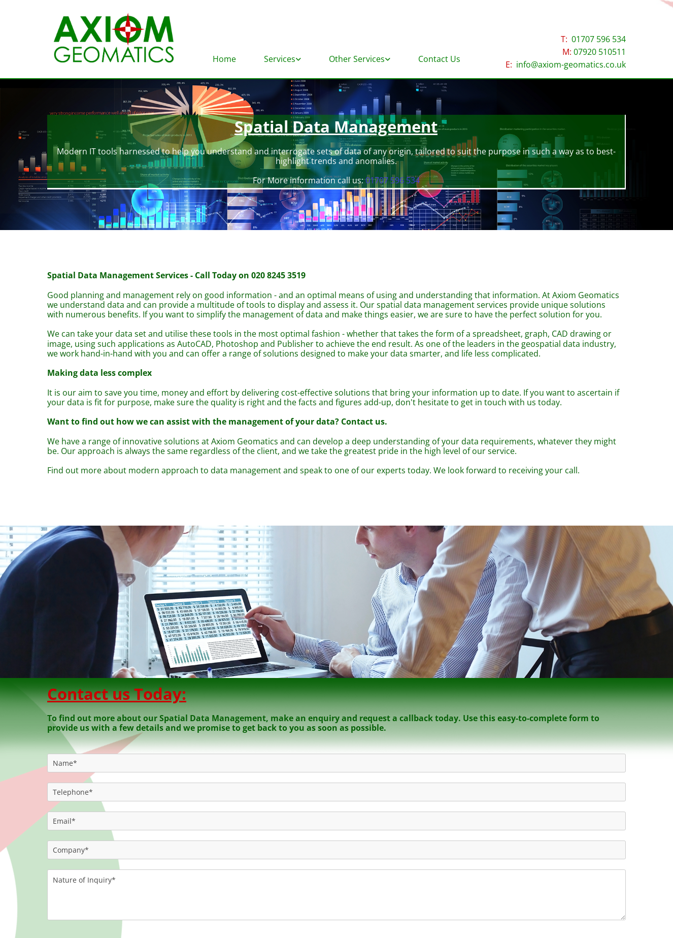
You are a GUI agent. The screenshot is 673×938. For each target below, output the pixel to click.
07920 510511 (600, 51)
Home (224, 58)
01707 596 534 (598, 39)
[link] (282, 55)
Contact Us (439, 58)
